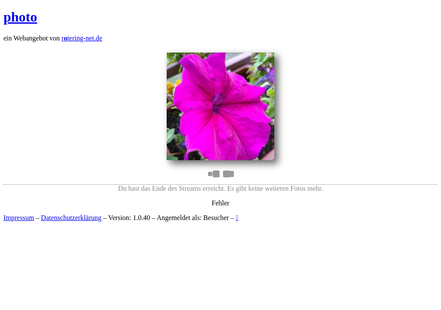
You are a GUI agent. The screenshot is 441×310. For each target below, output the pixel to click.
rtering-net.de (82, 38)
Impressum (18, 217)
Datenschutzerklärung (71, 217)
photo (20, 17)
